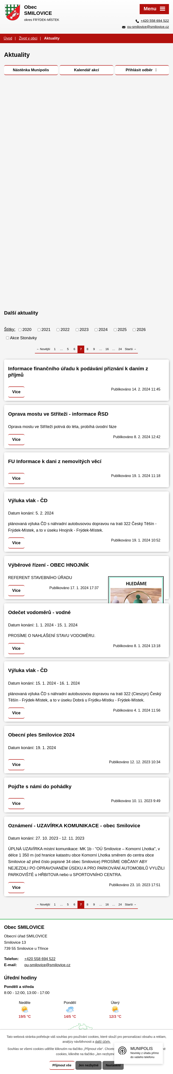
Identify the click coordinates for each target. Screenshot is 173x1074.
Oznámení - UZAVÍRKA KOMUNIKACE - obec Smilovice (74, 825)
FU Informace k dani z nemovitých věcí (54, 461)
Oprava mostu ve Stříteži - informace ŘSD (58, 414)
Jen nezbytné (89, 1065)
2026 (141, 329)
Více (16, 392)
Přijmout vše (61, 1065)
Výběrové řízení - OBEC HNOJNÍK (48, 565)
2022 (65, 329)
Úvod (8, 38)
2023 (84, 329)
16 (107, 349)
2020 (27, 329)
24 (120, 349)
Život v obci (28, 38)
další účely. (103, 1042)
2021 (45, 329)
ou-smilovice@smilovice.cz (148, 27)
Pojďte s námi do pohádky (39, 786)
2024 (103, 329)
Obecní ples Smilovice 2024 (41, 735)
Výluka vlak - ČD (28, 500)
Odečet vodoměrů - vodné (39, 612)
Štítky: (9, 329)
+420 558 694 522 (155, 20)
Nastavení (113, 1065)
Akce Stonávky (23, 337)
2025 (122, 329)
